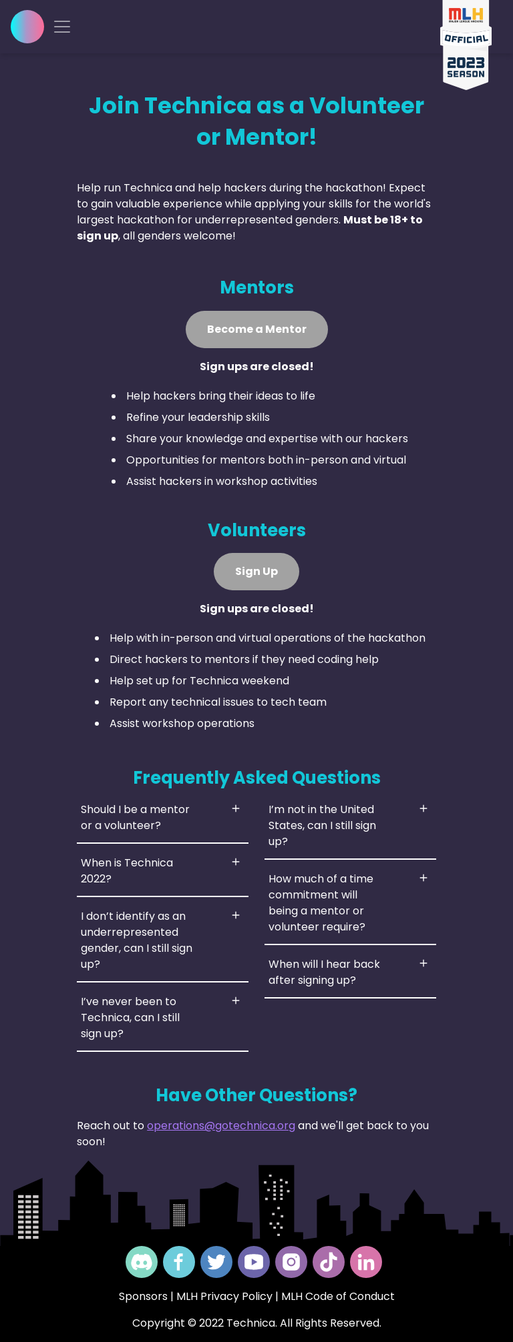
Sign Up (256, 571)
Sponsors (143, 1296)
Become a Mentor (257, 329)
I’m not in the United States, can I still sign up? (322, 825)
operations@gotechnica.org (221, 1125)
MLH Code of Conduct (338, 1296)
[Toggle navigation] (62, 26)
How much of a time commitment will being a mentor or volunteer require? (321, 902)
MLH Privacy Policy (224, 1296)
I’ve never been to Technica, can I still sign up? (130, 1017)
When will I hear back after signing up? (324, 972)
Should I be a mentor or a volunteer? (135, 817)
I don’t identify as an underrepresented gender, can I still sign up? (136, 940)
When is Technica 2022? (127, 870)
